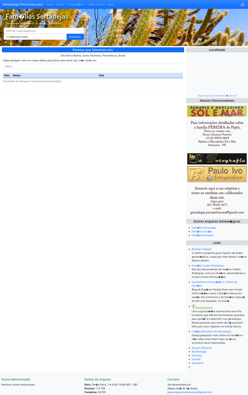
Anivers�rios (76, 4)
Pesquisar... (75, 36)
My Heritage (199, 351)
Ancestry (197, 355)
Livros (50, 4)
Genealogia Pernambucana (23, 4)
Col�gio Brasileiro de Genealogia (211, 331)
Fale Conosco (97, 4)
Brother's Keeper (202, 249)
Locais (60, 4)
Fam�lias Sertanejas (204, 227)
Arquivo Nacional (202, 348)
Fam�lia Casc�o (202, 231)
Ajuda (110, 4)
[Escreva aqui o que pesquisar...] (44, 31)
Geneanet (197, 363)
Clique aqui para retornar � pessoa (217, 95)
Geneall (196, 359)
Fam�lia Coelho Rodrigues (208, 265)
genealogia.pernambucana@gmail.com (189, 392)
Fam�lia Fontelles (202, 235)
